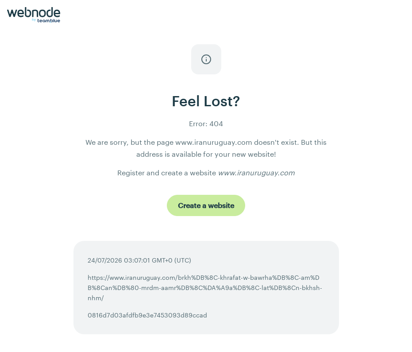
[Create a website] (206, 205)
